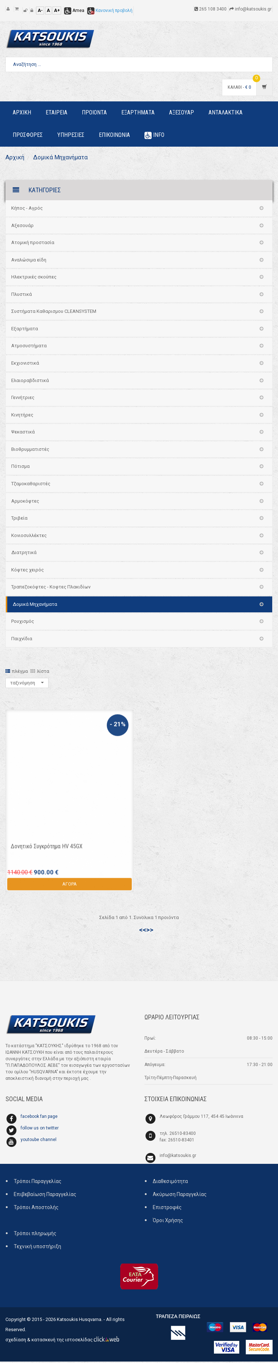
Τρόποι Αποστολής (36, 1209)
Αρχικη (22, 112)
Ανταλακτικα (225, 112)
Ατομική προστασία (32, 244)
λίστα (39, 672)
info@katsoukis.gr (178, 1157)
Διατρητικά (24, 554)
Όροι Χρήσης (168, 1222)
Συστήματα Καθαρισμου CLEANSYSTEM (53, 313)
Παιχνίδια (21, 640)
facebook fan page (39, 1118)
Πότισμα (20, 468)
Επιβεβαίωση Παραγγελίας (45, 1196)
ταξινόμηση (27, 684)
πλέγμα (16, 672)
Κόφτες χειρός (27, 571)
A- (40, 10)
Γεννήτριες (22, 399)
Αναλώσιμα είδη (28, 261)
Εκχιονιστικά (25, 364)
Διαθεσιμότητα (170, 1183)
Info (154, 135)
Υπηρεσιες (70, 134)
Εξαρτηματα (138, 112)
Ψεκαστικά (23, 433)
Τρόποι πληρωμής (35, 1235)
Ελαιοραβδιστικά (30, 382)
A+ (57, 10)
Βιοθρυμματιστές (30, 450)
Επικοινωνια (114, 134)
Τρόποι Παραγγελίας (38, 1183)
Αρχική (15, 158)
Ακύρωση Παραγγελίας (180, 1196)
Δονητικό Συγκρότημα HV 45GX (47, 851)
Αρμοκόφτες (25, 502)
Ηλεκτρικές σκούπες (33, 278)
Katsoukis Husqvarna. (79, 1321)
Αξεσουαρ (181, 112)
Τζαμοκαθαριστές (30, 485)
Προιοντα (94, 112)
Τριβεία (19, 519)
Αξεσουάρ (22, 227)
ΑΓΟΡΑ (69, 889)
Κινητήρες (22, 416)
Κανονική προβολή (109, 10)
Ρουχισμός (22, 623)
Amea (74, 10)
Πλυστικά (21, 295)
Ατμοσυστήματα (29, 347)
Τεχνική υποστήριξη (37, 1248)
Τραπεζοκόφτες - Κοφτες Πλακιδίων (50, 588)
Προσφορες (28, 134)
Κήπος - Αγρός (27, 209)
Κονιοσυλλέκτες (29, 537)
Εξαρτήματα (24, 330)
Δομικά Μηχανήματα (65, 158)
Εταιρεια (56, 112)
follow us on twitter (40, 1129)
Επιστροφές (167, 1209)
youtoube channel (38, 1141)
